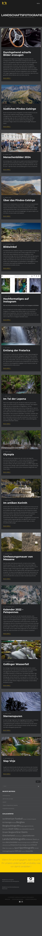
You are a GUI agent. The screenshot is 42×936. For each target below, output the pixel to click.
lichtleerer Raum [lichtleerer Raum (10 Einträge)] (31, 839)
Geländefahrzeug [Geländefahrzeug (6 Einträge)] (27, 829)
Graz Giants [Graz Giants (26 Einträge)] (22, 832)
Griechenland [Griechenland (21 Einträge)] (8, 835)
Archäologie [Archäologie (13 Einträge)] (7, 822)
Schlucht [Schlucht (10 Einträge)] (34, 845)
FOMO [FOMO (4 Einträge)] (20, 829)
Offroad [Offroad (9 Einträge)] (35, 842)
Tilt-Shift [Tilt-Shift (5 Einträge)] (36, 848)
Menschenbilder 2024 (17, 157)
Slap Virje (9, 760)
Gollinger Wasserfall (16, 664)
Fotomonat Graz (6, 795)
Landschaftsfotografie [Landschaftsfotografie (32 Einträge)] (13, 839)
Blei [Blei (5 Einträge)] (32, 826)
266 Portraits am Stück (8, 798)
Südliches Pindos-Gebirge (19, 108)
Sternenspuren (12, 716)
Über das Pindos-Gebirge (19, 200)
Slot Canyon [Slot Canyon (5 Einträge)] (9, 848)
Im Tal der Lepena (14, 398)
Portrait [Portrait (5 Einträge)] (29, 845)
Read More (6, 78)
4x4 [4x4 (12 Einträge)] (3, 819)
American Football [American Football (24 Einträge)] (14, 818)
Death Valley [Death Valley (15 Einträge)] (14, 829)
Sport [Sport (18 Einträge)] (17, 848)
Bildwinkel (10, 246)
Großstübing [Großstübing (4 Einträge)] (18, 836)
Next (38, 781)
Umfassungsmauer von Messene (18, 558)
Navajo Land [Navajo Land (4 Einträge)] (29, 842)
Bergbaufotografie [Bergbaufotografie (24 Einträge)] (11, 825)
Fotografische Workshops (8, 808)
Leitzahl (4, 802)
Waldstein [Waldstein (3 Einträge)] (23, 851)
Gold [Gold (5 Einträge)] (33, 829)
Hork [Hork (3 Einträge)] (22, 835)
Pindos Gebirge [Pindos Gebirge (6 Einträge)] (22, 845)
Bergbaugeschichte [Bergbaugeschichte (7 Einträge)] (25, 826)
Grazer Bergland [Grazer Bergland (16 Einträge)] (9, 832)
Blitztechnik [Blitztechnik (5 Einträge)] (5, 829)
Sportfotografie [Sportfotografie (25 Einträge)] (26, 847)
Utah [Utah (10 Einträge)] (19, 851)
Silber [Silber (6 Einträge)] (4, 848)
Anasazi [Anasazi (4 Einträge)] (24, 819)
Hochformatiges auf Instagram (16, 300)
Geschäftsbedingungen (17, 899)
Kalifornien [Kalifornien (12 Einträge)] (30, 836)
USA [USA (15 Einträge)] (16, 851)
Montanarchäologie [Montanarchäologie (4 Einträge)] (22, 842)
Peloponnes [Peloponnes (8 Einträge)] (14, 845)
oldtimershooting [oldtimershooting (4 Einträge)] (6, 845)
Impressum (7, 899)
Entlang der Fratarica (16, 350)
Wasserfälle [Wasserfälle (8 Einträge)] (29, 851)
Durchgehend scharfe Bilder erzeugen (17, 53)
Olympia (8, 454)
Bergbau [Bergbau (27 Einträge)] (20, 822)
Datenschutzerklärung (31, 899)
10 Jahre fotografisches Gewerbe (10, 805)
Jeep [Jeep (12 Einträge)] (24, 836)
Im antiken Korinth (15, 502)
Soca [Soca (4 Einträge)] (13, 848)
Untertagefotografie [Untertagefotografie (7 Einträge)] (8, 851)
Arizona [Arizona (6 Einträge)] (14, 822)
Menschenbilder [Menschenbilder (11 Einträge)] (12, 842)
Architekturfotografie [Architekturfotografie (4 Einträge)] (31, 819)
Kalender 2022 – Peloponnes (13, 611)
